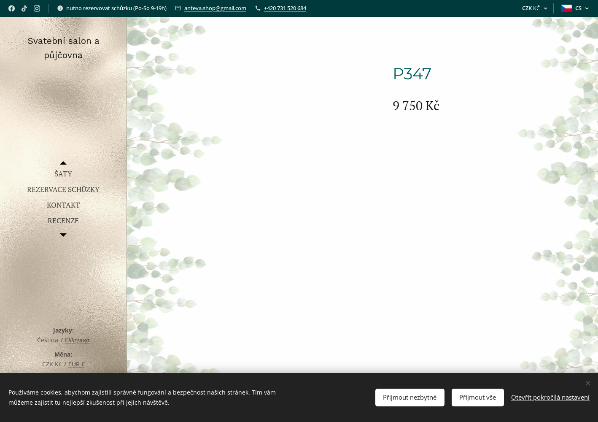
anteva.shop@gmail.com (215, 8)
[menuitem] (63, 174)
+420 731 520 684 (285, 8)
